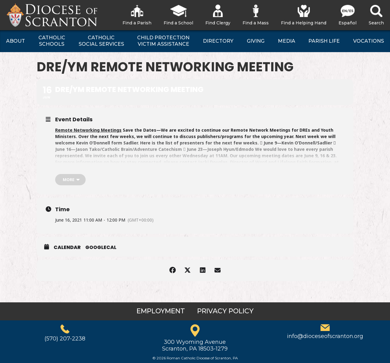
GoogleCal (100, 247)
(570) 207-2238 (64, 338)
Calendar (67, 247)
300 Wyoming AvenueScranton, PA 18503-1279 (195, 345)
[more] (70, 179)
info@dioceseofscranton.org (325, 336)
